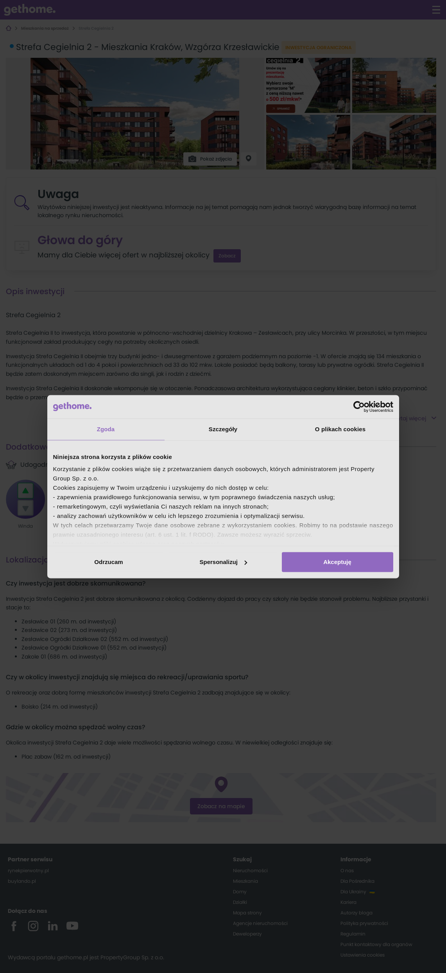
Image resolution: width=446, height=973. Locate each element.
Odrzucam (108, 562)
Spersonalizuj (223, 562)
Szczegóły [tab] (223, 429)
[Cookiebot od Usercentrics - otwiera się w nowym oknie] (359, 406)
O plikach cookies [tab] (340, 429)
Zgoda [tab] (106, 429)
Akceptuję (337, 562)
